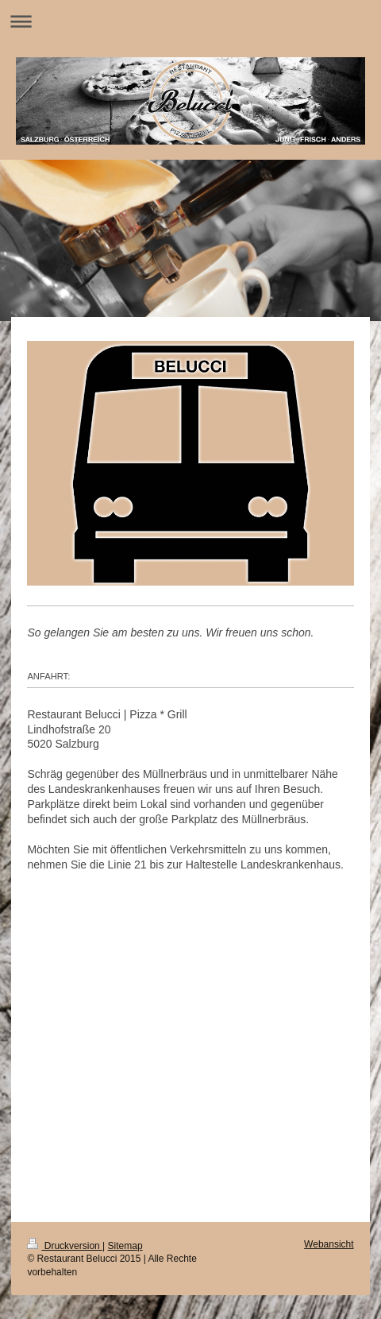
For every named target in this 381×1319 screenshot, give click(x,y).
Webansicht (328, 1244)
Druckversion (64, 1245)
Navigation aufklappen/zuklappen (190, 21)
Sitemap (125, 1245)
